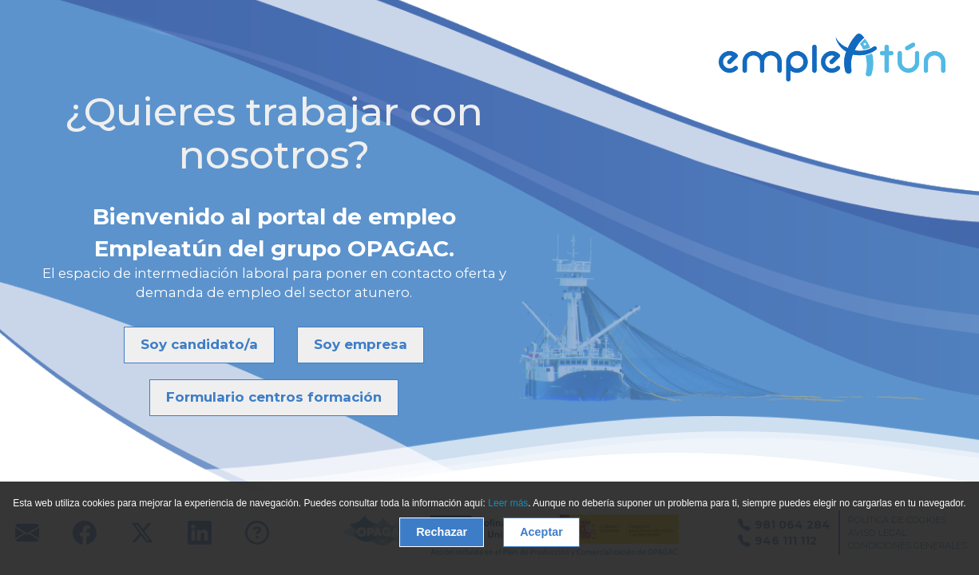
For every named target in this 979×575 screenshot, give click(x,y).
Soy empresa (360, 344)
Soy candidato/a (199, 344)
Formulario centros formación (274, 397)
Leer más (508, 503)
